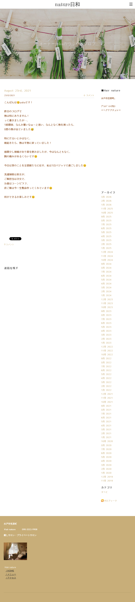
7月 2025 (106, 224)
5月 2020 (106, 457)
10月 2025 (107, 213)
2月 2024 (106, 291)
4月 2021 (106, 425)
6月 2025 (106, 228)
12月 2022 (107, 347)
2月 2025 (106, 244)
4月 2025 (106, 236)
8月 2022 (106, 362)
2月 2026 (106, 201)
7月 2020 (106, 449)
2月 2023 (106, 339)
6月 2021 (106, 418)
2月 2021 (106, 433)
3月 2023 (106, 335)
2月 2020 (106, 469)
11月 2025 (107, 209)
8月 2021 (106, 410)
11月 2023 (107, 303)
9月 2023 (106, 311)
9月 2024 (106, 264)
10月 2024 (107, 260)
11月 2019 (107, 481)
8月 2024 (106, 268)
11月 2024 (107, 256)
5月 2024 (106, 280)
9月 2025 (106, 217)
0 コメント (89, 95)
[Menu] (131, 4)
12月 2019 (107, 477)
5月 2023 (106, 327)
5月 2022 (106, 374)
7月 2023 (106, 319)
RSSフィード (110, 501)
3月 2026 (106, 197)
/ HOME (10, 570)
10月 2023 (107, 307)
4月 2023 (106, 331)
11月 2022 (107, 351)
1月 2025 (106, 248)
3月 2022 (106, 382)
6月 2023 (106, 323)
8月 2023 (106, 315)
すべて (104, 492)
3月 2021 (106, 429)
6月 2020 (106, 453)
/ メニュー (10, 574)
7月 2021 (106, 414)
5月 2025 (106, 232)
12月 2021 (107, 394)
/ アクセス (11, 577)
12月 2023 (107, 299)
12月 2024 (107, 252)
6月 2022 (106, 370)
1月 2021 (106, 437)
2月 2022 (106, 386)
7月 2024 (106, 272)
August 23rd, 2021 (17, 90)
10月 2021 (107, 402)
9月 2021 (106, 406)
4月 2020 (106, 461)
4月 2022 (106, 378)
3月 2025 (106, 240)
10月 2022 (107, 354)
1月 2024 (106, 295)
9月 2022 (106, 358)
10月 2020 (107, 441)
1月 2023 (106, 343)
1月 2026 (106, 205)
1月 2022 (106, 390)
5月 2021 (106, 421)
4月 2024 (106, 284)
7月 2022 (106, 366)
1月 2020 (106, 473)
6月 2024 (106, 276)
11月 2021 (107, 398)
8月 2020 (106, 445)
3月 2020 (106, 465)
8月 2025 (106, 220)
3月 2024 (106, 287)
